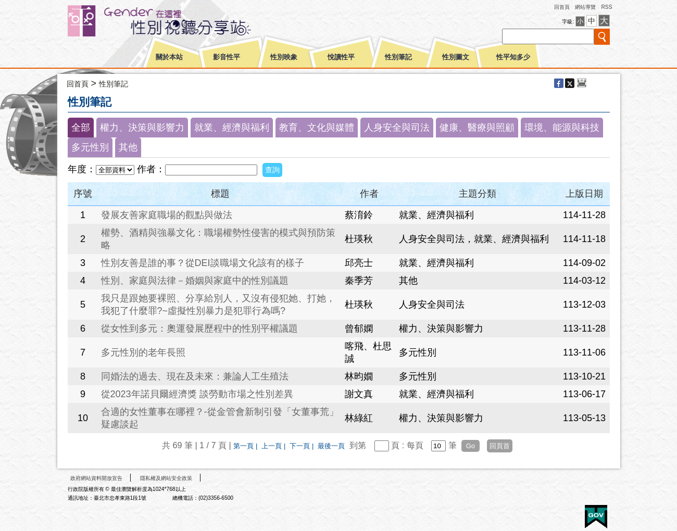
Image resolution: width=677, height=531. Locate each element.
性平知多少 (513, 57)
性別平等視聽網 (178, 20)
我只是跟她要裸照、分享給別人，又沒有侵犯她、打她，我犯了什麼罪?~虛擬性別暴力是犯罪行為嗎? (218, 304)
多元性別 (90, 147)
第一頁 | (246, 446)
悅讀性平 (341, 57)
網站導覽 (585, 7)
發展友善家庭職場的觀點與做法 (166, 215)
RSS (606, 7)
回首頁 (562, 7)
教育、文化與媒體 (316, 127)
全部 (80, 127)
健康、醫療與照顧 (477, 127)
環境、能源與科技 (561, 127)
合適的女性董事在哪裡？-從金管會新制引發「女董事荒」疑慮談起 (219, 418)
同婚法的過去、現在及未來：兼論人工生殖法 (195, 376)
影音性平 (226, 57)
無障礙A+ (557, 513)
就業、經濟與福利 (231, 127)
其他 (128, 147)
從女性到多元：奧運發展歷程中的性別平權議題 (199, 328)
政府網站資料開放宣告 (96, 478)
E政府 (596, 516)
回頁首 (500, 446)
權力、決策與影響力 (142, 127)
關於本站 (169, 57)
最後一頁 (331, 446)
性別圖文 (455, 57)
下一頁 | (303, 446)
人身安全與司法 (397, 127)
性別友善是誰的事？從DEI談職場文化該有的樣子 (202, 263)
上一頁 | (274, 446)
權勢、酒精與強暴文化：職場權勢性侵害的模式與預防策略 (218, 238)
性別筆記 (398, 57)
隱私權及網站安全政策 (166, 478)
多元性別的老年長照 (143, 352)
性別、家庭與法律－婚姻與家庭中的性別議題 (195, 280)
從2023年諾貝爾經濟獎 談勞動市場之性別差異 (197, 394)
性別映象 (283, 57)
